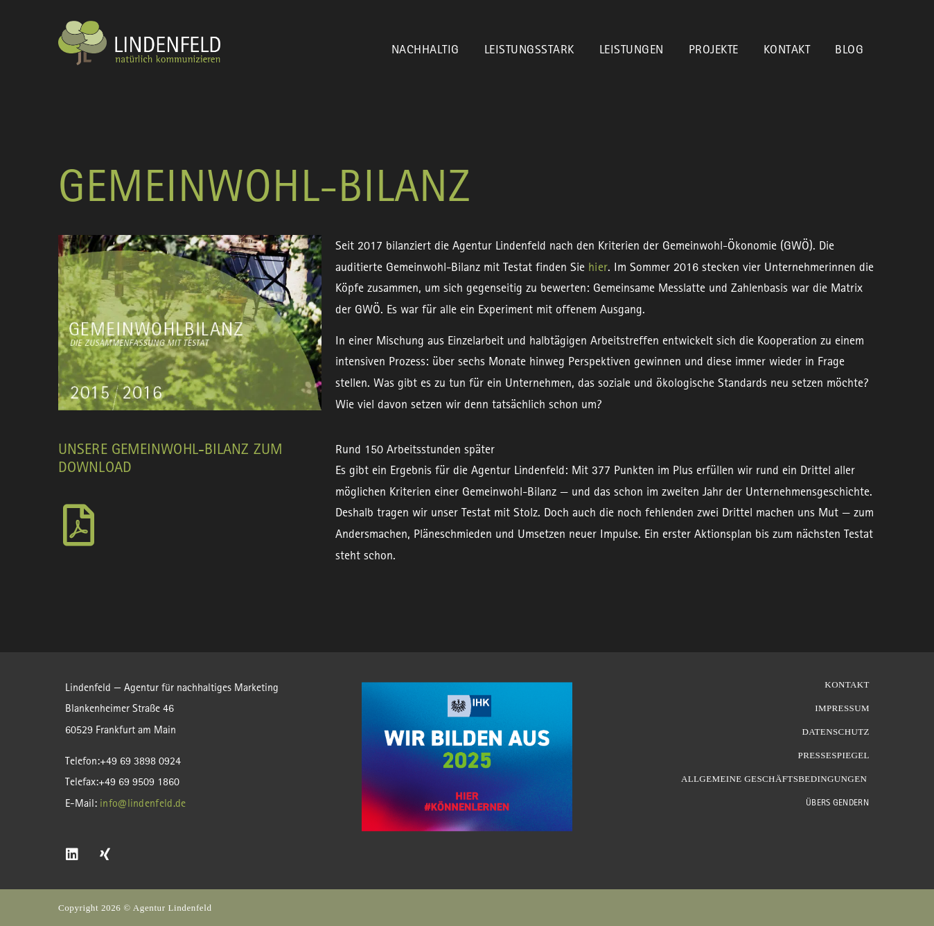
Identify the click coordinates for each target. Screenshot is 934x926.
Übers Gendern (837, 802)
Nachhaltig (425, 49)
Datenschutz (836, 731)
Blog (849, 49)
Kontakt (787, 49)
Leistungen (631, 49)
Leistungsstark (529, 49)
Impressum (842, 708)
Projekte (714, 49)
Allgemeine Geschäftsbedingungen (775, 779)
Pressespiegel (834, 755)
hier (598, 266)
